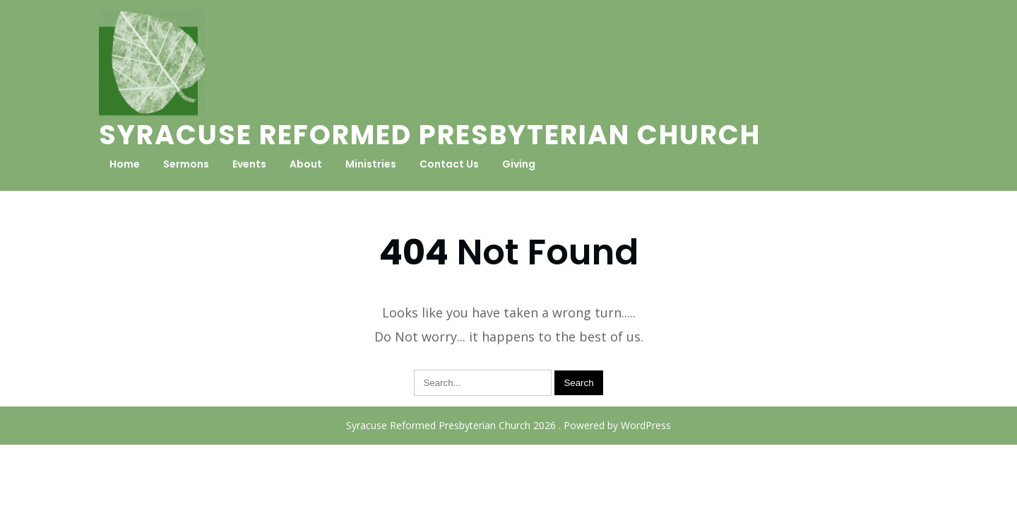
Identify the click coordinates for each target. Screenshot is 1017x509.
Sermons (186, 164)
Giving (518, 164)
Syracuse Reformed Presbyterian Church (430, 134)
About (306, 164)
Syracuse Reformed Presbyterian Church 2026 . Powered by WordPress (508, 425)
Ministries (370, 164)
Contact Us (449, 164)
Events (249, 164)
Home (124, 164)
